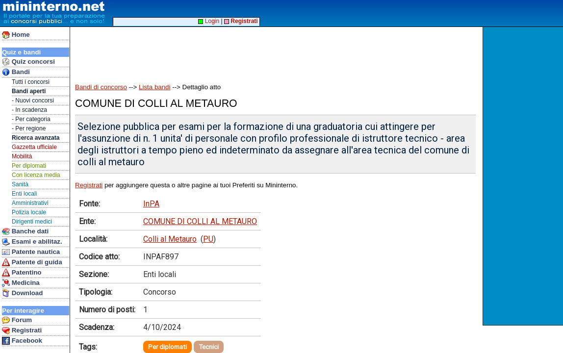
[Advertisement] (524, 176)
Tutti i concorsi (31, 81)
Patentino (21, 273)
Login (208, 21)
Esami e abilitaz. (32, 242)
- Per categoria (31, 119)
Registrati (22, 330)
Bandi (16, 72)
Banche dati (25, 231)
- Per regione (29, 128)
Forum (17, 320)
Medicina (21, 283)
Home (16, 35)
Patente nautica (31, 252)
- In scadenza (29, 109)
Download (22, 293)
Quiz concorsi (28, 62)
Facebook (22, 341)
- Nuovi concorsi (33, 100)
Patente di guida (32, 262)
